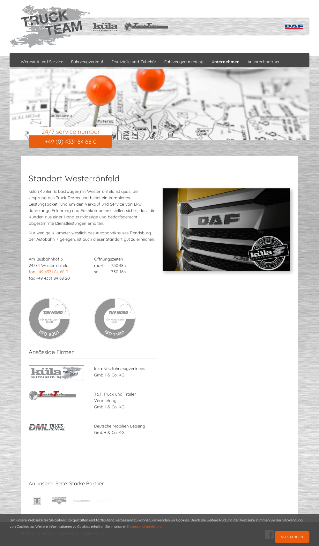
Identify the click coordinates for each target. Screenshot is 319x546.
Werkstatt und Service (42, 61)
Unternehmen (225, 61)
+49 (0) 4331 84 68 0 (71, 141)
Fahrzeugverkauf (87, 61)
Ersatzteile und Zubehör (133, 61)
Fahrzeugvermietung (184, 61)
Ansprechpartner (264, 61)
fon (48, 271)
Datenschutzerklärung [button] (145, 526)
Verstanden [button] (292, 537)
